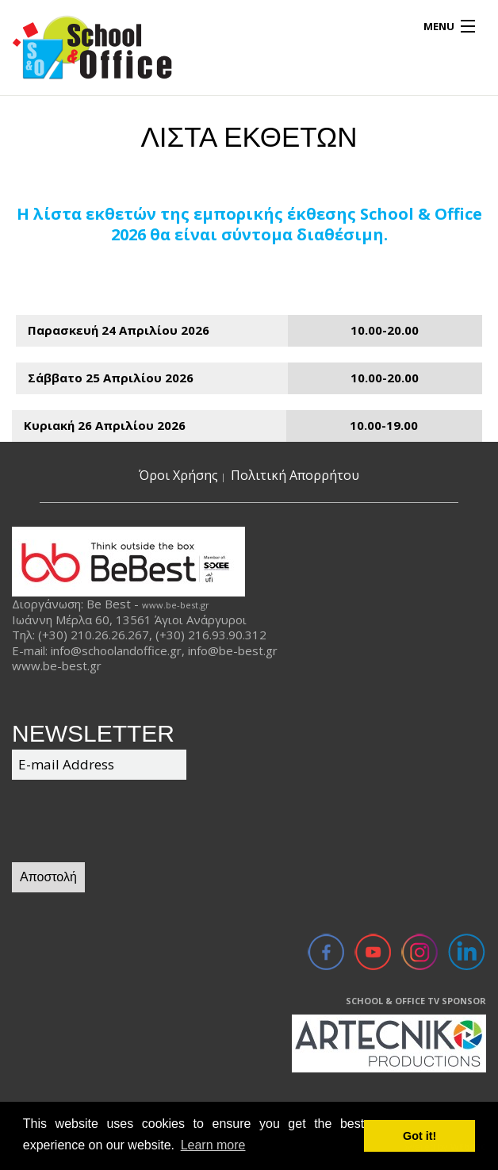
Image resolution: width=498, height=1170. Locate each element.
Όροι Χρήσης (178, 475)
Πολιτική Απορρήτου (295, 475)
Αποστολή (48, 877)
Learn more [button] (213, 1145)
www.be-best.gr (175, 605)
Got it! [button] (419, 1136)
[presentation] (132, 823)
